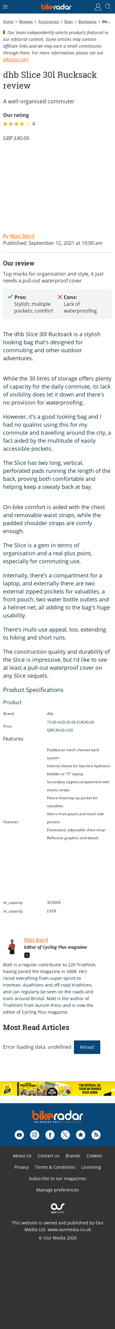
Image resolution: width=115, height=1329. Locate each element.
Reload (87, 1047)
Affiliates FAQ (16, 59)
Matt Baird (36, 939)
